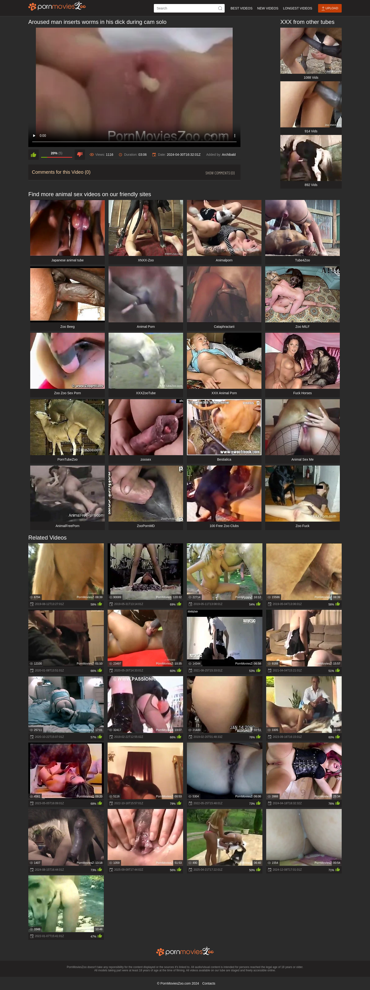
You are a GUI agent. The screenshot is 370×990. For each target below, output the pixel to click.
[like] (33, 154)
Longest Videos (297, 8)
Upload (330, 8)
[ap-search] (189, 8)
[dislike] (80, 154)
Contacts (208, 983)
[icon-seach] (220, 8)
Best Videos (241, 8)
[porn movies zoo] (57, 6)
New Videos (267, 8)
